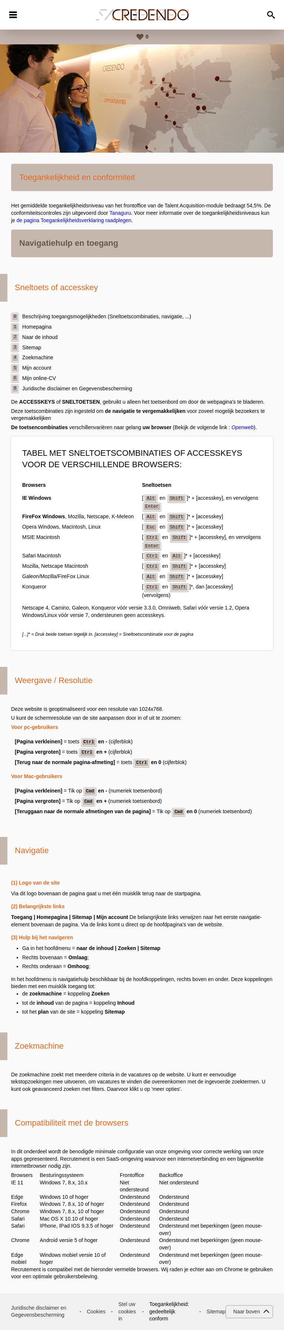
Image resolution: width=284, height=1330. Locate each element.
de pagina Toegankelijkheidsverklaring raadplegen (74, 220)
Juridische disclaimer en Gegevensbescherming (38, 1311)
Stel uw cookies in (127, 1311)
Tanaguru (120, 213)
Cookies (96, 1311)
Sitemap (215, 1311)
